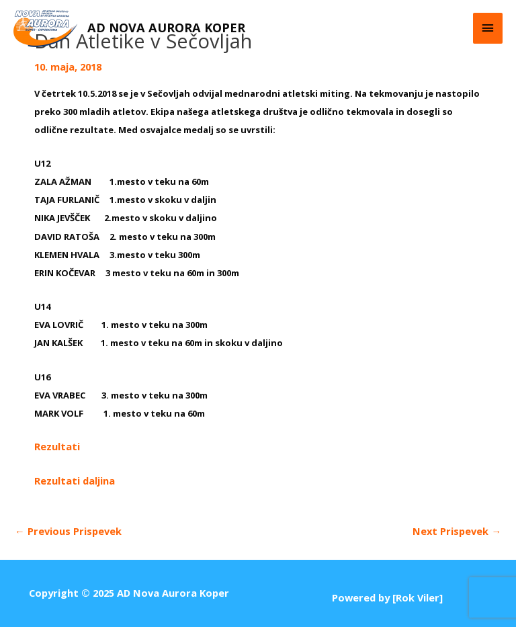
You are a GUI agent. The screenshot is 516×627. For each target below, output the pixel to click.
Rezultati (57, 446)
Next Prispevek (457, 531)
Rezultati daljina (74, 480)
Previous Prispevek (68, 531)
